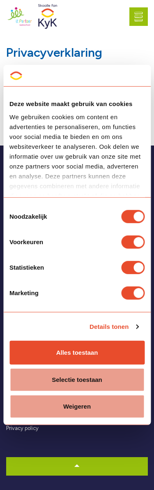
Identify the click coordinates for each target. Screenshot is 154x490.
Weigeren (77, 406)
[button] (77, 466)
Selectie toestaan (77, 379)
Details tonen (109, 326)
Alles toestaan (77, 352)
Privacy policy (22, 428)
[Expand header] (141, 16)
